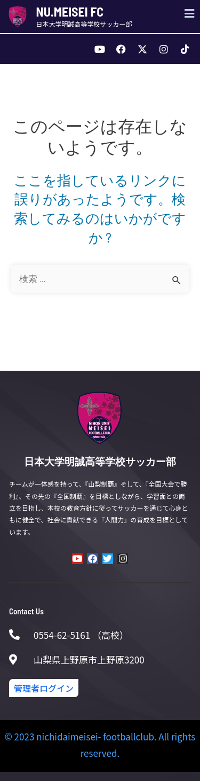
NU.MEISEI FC (70, 11)
